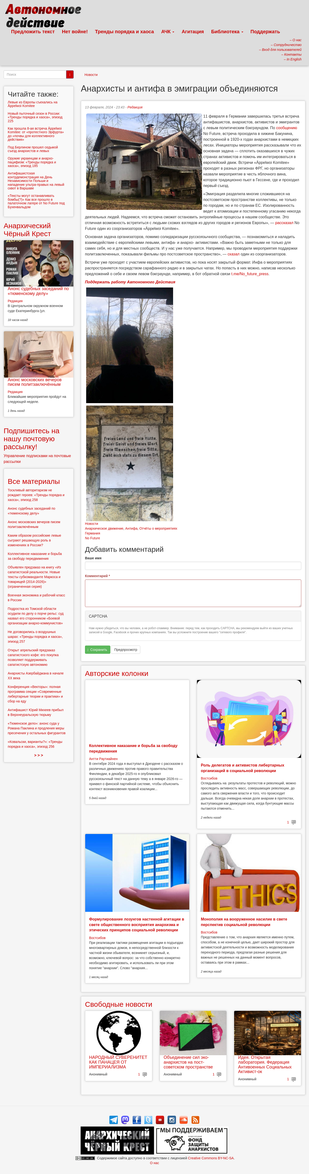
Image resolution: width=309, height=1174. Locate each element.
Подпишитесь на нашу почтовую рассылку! (31, 439)
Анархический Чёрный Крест (27, 230)
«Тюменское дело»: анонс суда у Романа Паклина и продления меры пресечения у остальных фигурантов (37, 728)
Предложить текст (33, 31)
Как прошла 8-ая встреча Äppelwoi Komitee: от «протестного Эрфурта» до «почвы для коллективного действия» (36, 134)
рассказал (284, 223)
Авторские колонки (116, 673)
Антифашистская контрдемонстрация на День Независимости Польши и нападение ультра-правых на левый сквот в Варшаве (36, 180)
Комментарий (97, 576)
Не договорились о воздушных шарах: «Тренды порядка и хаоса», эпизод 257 (35, 636)
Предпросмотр (125, 650)
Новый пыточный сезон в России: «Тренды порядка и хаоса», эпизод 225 (35, 117)
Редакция (134, 107)
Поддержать (265, 31)
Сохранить (97, 650)
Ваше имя (93, 558)
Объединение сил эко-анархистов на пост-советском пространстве (188, 1062)
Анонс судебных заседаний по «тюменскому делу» (38, 291)
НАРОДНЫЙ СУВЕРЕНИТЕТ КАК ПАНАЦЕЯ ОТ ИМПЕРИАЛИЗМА (118, 1062)
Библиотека (227, 31)
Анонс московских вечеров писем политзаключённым (35, 382)
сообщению (286, 128)
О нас (154, 1163)
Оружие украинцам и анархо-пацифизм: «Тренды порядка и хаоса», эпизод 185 (32, 162)
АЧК (168, 31)
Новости (91, 75)
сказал (234, 254)
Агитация (193, 31)
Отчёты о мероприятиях (158, 528)
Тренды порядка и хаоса (124, 31)
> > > (38, 755)
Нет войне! (75, 31)
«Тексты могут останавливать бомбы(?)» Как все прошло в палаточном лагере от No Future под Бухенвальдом (36, 201)
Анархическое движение (104, 528)
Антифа (131, 528)
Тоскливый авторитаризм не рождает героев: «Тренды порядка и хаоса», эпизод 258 (36, 495)
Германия (92, 533)
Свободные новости (118, 1004)
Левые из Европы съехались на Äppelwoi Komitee (32, 104)
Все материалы (34, 481)
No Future (92, 538)
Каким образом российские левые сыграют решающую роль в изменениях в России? (34, 540)
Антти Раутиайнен (103, 759)
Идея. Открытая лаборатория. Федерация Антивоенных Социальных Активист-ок (265, 1064)
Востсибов (209, 778)
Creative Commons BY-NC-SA (211, 1158)
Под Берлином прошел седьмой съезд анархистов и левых (33, 149)
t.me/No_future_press (249, 274)
